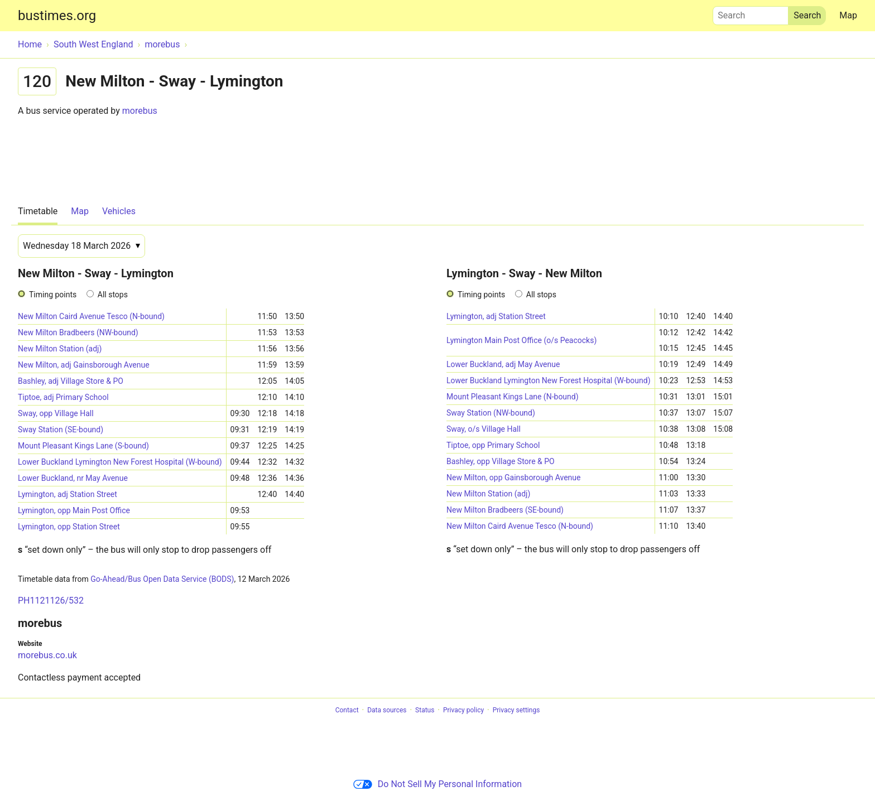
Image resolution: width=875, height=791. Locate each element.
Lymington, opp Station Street (69, 526)
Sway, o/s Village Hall (483, 429)
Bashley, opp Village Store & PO (500, 461)
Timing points (52, 294)
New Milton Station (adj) (60, 348)
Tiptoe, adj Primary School (63, 397)
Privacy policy (463, 710)
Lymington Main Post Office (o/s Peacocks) (521, 340)
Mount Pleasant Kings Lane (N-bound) (512, 396)
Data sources (386, 710)
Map (848, 15)
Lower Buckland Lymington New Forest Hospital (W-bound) (120, 461)
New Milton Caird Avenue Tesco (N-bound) (91, 316)
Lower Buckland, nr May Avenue (73, 478)
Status (424, 710)
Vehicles (119, 211)
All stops (113, 294)
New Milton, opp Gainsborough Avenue (513, 477)
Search (751, 13)
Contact (347, 710)
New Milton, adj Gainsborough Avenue (84, 364)
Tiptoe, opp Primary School (493, 445)
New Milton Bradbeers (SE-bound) (505, 509)
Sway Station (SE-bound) (60, 429)
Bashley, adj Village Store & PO (70, 381)
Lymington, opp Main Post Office (74, 510)
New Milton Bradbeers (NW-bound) (78, 332)
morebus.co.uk (47, 655)
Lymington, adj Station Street (67, 494)
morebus (139, 110)
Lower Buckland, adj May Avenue (503, 364)
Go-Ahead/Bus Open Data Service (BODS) (162, 579)
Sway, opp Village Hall (56, 413)
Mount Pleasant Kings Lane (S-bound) (83, 445)
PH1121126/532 (51, 600)
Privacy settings (516, 710)
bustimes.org (57, 15)
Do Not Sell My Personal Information (437, 784)
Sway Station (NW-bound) (490, 412)
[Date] (81, 246)
